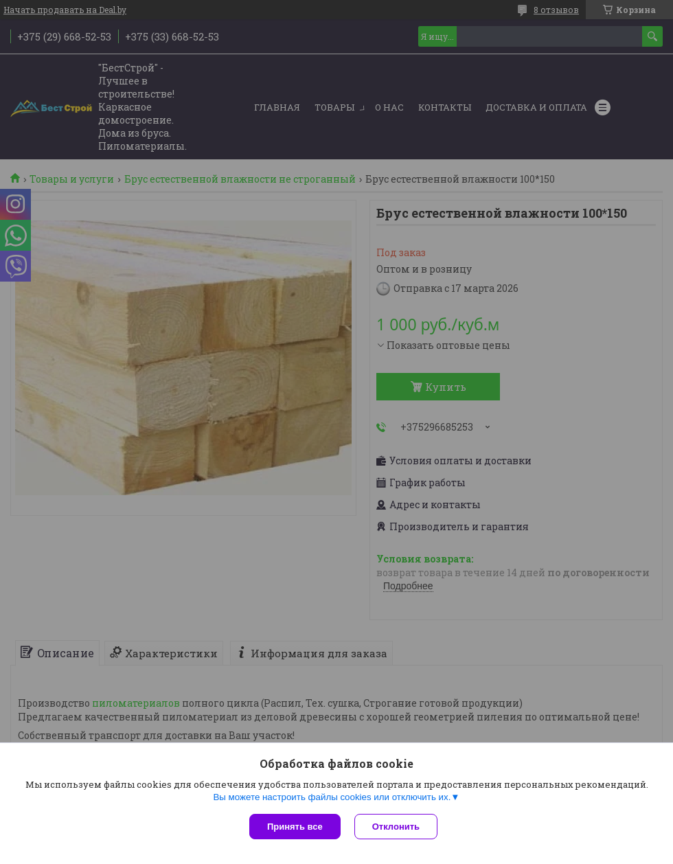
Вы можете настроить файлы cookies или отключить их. (331, 797)
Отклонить (396, 826)
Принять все (295, 826)
